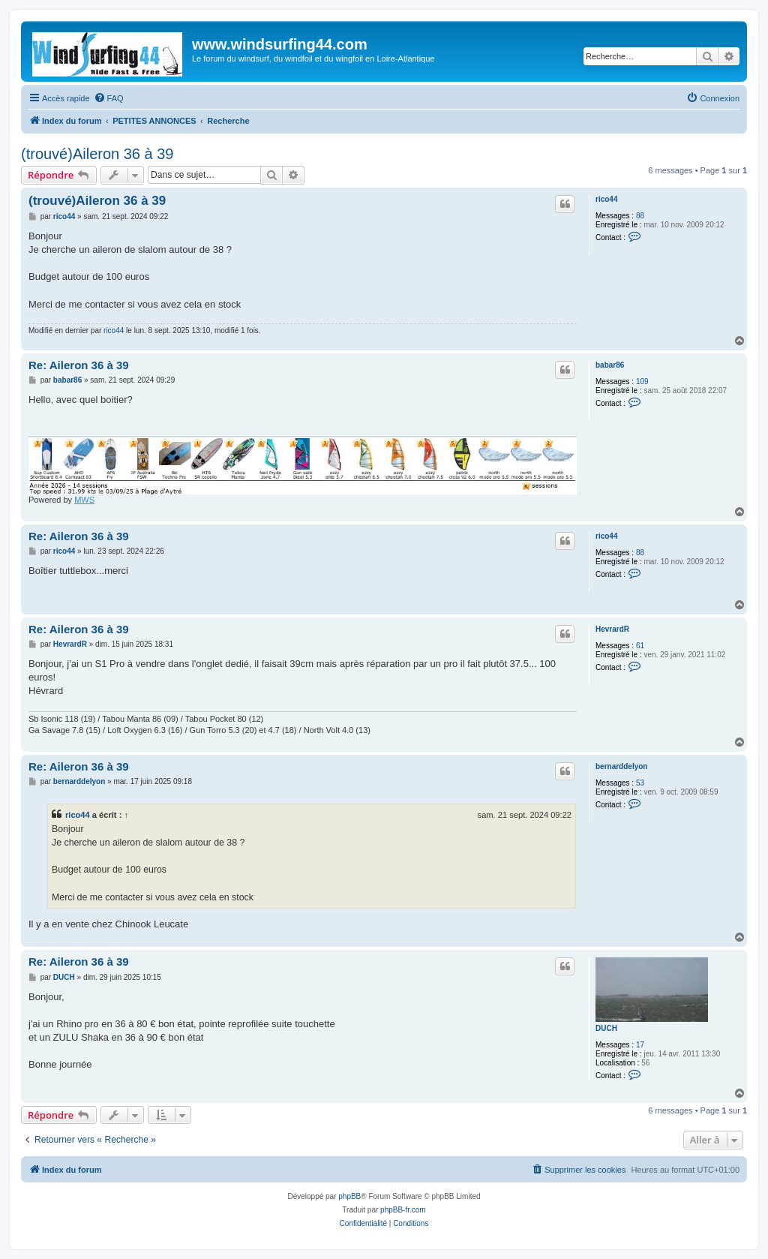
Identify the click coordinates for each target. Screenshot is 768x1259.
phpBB (349, 1196)
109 (642, 381)
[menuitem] (109, 98)
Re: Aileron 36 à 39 (78, 365)
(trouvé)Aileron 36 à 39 (97, 154)
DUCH (606, 1028)
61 (640, 646)
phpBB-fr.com (403, 1210)
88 (640, 216)
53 (640, 783)
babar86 (610, 365)
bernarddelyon (621, 766)
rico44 (606, 199)
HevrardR (612, 629)
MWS (84, 499)
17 (640, 1045)
